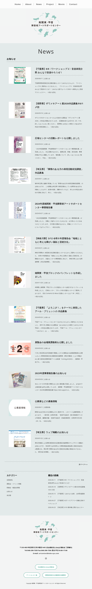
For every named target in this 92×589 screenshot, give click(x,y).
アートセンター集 (31, 575)
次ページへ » (83, 464)
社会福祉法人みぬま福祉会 (46, 567)
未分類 (9, 495)
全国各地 (10, 480)
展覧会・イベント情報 (14, 484)
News (39, 4)
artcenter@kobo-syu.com (49, 553)
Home (18, 4)
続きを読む (51, 92)
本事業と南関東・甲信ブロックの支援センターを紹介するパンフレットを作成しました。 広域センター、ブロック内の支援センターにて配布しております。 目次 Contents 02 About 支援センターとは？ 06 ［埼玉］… (59, 290)
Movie (61, 4)
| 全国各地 (59, 404)
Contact (73, 4)
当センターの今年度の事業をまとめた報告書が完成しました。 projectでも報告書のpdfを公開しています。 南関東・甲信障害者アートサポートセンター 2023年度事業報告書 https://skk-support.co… (59, 387)
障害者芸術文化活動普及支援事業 (55, 575)
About (28, 4)
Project (50, 4)
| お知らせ (59, 73)
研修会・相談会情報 (13, 488)
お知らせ (10, 491)
